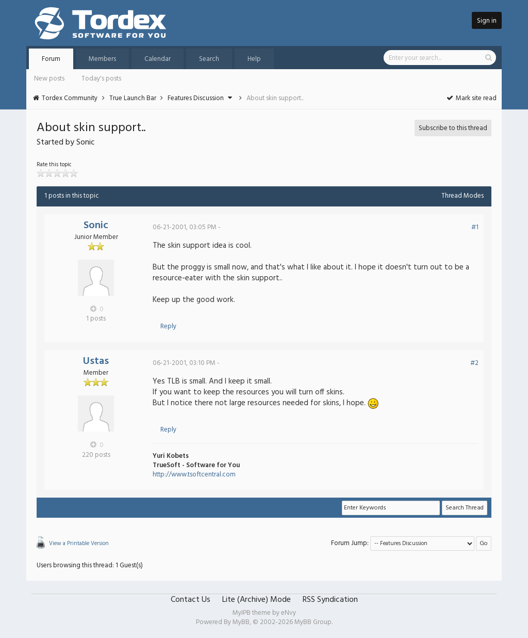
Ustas (96, 361)
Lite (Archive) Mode (256, 600)
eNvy (288, 613)
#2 (474, 363)
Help (254, 59)
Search (209, 59)
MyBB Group (313, 622)
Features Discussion (196, 98)
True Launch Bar (132, 98)
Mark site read (471, 98)
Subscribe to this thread (453, 128)
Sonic (96, 225)
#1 (474, 227)
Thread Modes (462, 195)
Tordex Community (69, 98)
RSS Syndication (330, 600)
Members (102, 59)
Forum (51, 59)
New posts (49, 78)
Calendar (157, 59)
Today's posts (101, 78)
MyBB (241, 622)
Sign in (487, 20)
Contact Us (190, 600)
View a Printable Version (79, 543)
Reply (168, 326)
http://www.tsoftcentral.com (194, 474)
